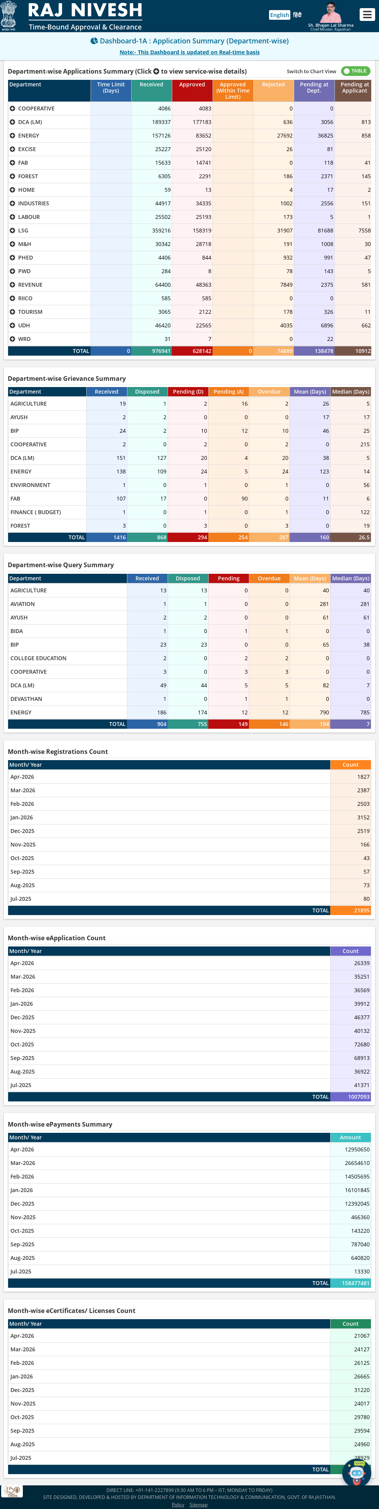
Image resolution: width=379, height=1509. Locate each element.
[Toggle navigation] (367, 14)
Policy (178, 1504)
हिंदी (297, 15)
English (279, 15)
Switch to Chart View (311, 71)
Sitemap (199, 1504)
